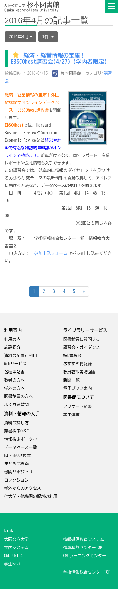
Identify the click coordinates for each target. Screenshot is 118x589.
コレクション (16, 480)
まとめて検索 (16, 464)
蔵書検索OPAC (16, 431)
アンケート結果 (77, 407)
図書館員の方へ (18, 396)
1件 (48, 37)
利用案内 (12, 339)
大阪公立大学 (16, 539)
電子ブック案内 (77, 388)
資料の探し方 (16, 423)
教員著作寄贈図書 (79, 372)
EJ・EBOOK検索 (17, 456)
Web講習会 (72, 356)
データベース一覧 (20, 447)
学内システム (16, 548)
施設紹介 (12, 347)
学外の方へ (14, 388)
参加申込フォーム (51, 253)
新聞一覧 (71, 380)
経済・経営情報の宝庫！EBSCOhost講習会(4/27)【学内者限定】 (60, 59)
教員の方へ (14, 380)
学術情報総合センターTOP (86, 572)
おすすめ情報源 (77, 364)
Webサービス (15, 364)
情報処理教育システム (83, 539)
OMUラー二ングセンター (84, 556)
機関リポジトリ (18, 472)
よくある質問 (16, 405)
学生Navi (12, 564)
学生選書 (71, 415)
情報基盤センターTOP (82, 548)
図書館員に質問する (81, 339)
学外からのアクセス (22, 488)
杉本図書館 (66, 73)
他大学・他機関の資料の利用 (30, 496)
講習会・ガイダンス (81, 347)
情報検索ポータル (20, 439)
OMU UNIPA (13, 556)
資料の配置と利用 (20, 356)
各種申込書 (14, 372)
